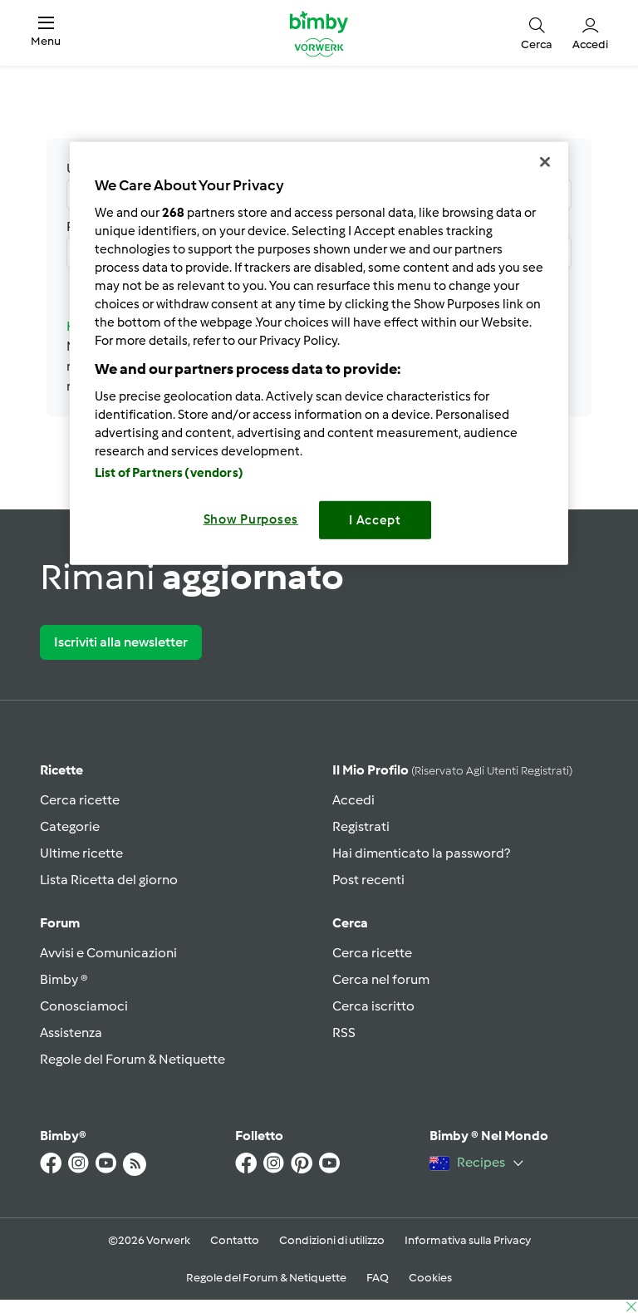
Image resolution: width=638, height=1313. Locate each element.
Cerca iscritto (373, 1006)
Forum (60, 923)
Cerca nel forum (380, 979)
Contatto (234, 1240)
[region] (319, 353)
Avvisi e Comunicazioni (108, 953)
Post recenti (368, 880)
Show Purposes (251, 519)
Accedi (353, 800)
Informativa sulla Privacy (468, 1240)
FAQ (377, 1278)
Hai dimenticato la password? (421, 853)
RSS (344, 1032)
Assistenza (71, 1032)
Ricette (61, 770)
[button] (45, 33)
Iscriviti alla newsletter (121, 642)
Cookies (430, 1278)
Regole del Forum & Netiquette (132, 1059)
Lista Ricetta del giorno (109, 880)
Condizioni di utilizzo (332, 1240)
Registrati (361, 826)
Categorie (70, 826)
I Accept (375, 520)
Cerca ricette (80, 800)
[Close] (545, 162)
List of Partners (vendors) (169, 472)
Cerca (350, 923)
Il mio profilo (452, 770)
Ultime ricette (81, 853)
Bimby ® (64, 979)
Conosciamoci (84, 1006)
